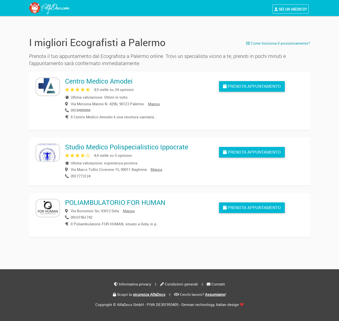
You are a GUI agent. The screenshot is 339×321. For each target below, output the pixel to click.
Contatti (218, 284)
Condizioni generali (181, 284)
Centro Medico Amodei (99, 81)
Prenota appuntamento (252, 86)
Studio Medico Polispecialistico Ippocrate (126, 146)
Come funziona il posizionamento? (278, 43)
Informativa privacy (135, 284)
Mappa (154, 103)
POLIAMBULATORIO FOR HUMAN (115, 202)
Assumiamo (215, 294)
